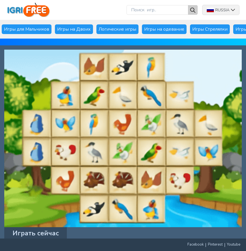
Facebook (195, 244)
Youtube (233, 244)
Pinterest (215, 244)
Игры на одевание (164, 29)
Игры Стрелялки (210, 29)
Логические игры (117, 29)
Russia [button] (221, 10)
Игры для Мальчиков (26, 29)
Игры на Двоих (74, 29)
